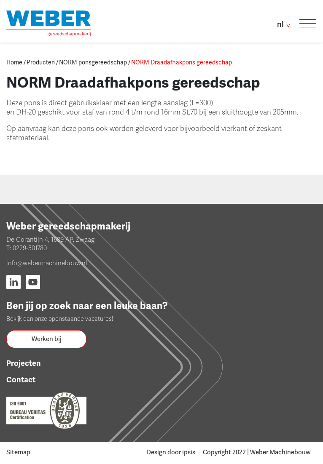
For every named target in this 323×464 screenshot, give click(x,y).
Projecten (23, 363)
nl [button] (285, 24)
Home (14, 62)
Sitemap (18, 452)
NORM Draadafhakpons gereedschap (181, 62)
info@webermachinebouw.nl (46, 263)
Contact (20, 379)
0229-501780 (30, 248)
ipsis (188, 452)
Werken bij (47, 339)
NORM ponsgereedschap (93, 62)
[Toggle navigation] (308, 23)
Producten (41, 62)
